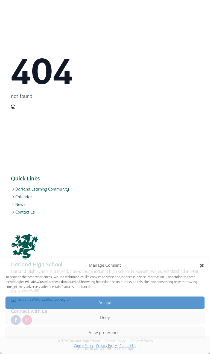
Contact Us (127, 346)
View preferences (105, 332)
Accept (105, 302)
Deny (105, 317)
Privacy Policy (106, 346)
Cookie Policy (84, 346)
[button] (202, 265)
